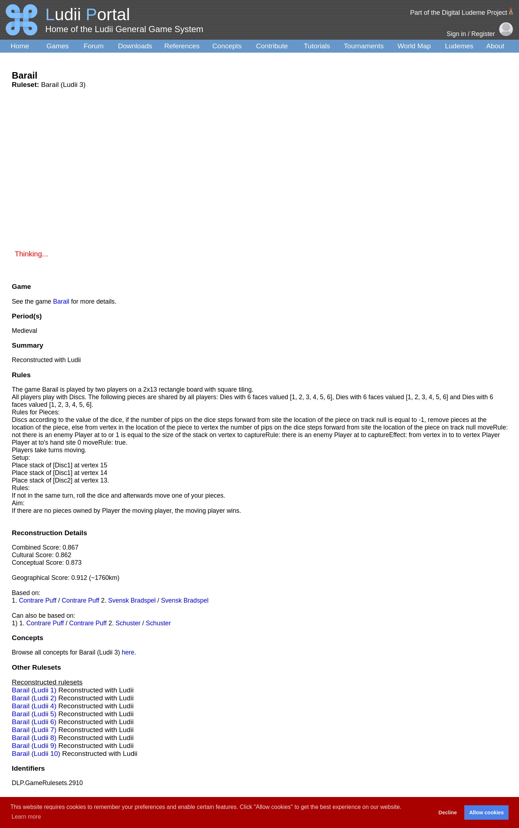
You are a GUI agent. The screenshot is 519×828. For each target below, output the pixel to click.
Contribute (272, 46)
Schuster (128, 623)
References (182, 46)
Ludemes (459, 46)
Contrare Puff (37, 600)
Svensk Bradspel (132, 600)
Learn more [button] (26, 817)
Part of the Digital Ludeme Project (458, 12)
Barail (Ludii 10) (36, 753)
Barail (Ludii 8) (34, 737)
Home (19, 46)
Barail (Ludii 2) (34, 698)
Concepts (226, 46)
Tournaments (364, 46)
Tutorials (317, 46)
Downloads (135, 46)
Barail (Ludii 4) (34, 706)
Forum (93, 46)
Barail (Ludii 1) (34, 690)
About (495, 46)
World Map (414, 46)
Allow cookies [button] (486, 812)
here (128, 652)
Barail (61, 301)
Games (57, 46)
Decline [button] (447, 812)
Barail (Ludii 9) (34, 745)
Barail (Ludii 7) (34, 730)
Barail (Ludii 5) (34, 714)
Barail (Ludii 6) (34, 722)
